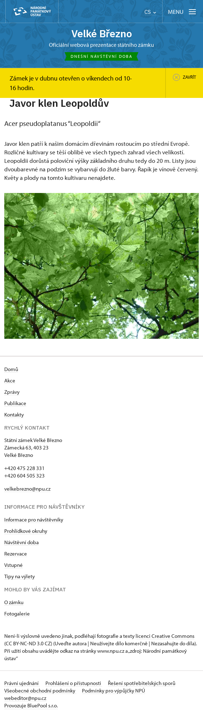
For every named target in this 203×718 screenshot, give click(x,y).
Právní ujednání (22, 683)
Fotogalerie (17, 614)
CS (150, 12)
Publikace (15, 403)
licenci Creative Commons (165, 636)
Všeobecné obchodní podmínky (40, 690)
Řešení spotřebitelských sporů (141, 683)
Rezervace (15, 554)
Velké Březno (101, 33)
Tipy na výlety (19, 576)
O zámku (13, 602)
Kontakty (14, 415)
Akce (9, 380)
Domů (11, 369)
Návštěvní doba (21, 542)
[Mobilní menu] (182, 11)
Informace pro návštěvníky (33, 520)
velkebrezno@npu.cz (27, 489)
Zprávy (12, 392)
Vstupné (13, 565)
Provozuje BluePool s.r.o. (31, 705)
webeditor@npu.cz (25, 698)
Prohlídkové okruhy (25, 531)
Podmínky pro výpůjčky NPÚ (113, 690)
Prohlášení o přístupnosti (73, 683)
